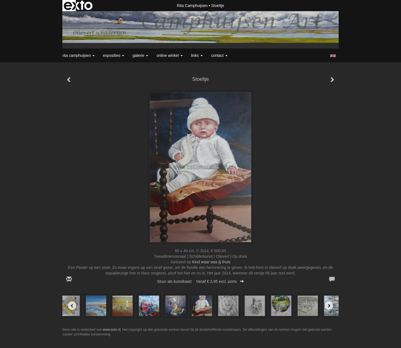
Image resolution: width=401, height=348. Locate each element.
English (333, 55)
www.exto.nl (112, 330)
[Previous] (72, 305)
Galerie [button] (140, 55)
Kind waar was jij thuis (211, 262)
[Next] (329, 305)
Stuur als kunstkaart (200, 281)
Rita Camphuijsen (192, 5)
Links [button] (197, 55)
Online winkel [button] (170, 55)
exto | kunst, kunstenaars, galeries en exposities (78, 5)
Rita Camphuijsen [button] (78, 55)
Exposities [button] (113, 55)
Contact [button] (219, 55)
